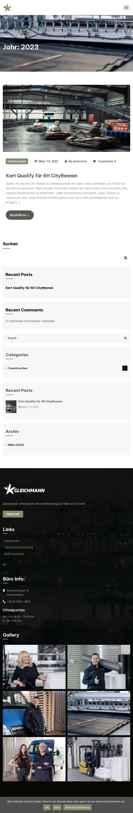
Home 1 (8, 36)
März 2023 (16, 445)
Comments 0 (104, 161)
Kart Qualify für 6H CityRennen (41, 175)
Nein (57, 807)
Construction (17, 161)
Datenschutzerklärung (77, 807)
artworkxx (80, 161)
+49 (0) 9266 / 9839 (18, 601)
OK (47, 807)
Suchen (10, 243)
